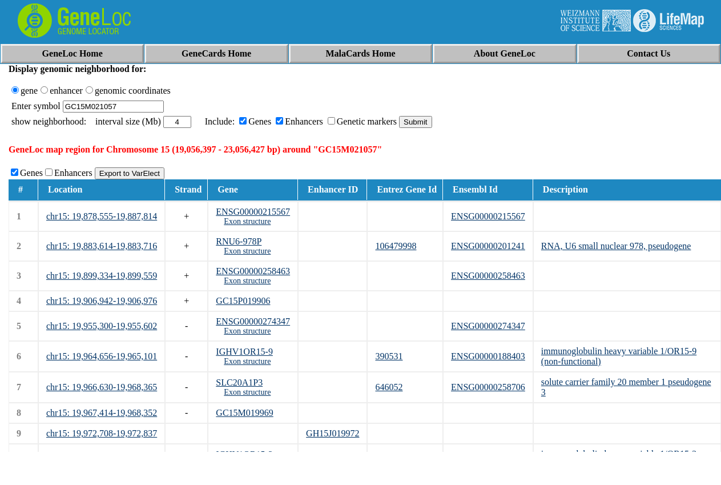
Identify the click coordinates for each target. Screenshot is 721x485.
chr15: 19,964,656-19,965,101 (101, 356)
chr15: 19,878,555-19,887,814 (101, 216)
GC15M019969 (244, 413)
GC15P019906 (243, 301)
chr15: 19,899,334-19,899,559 (101, 275)
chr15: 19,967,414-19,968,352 (101, 413)
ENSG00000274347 (253, 321)
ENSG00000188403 (488, 356)
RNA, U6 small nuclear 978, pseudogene (616, 246)
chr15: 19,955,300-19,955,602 (101, 326)
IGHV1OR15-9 (244, 351)
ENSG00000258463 (253, 271)
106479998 (395, 246)
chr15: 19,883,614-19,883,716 (101, 246)
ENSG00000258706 (488, 387)
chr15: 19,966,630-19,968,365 (101, 387)
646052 (388, 387)
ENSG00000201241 (488, 246)
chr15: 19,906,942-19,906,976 (101, 301)
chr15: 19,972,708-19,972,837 (101, 433)
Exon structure (247, 221)
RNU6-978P (238, 241)
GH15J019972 (332, 433)
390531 (388, 356)
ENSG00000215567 (253, 212)
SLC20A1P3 (239, 382)
